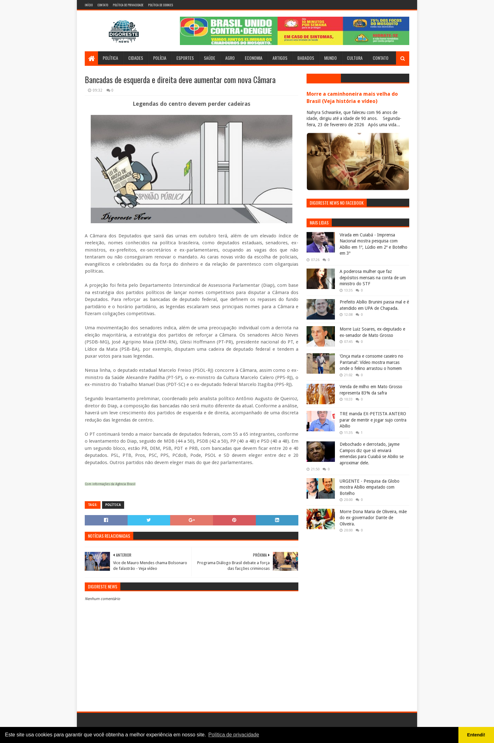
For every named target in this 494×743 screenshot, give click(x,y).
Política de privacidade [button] (233, 734)
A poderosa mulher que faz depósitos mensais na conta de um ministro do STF (373, 277)
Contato (102, 5)
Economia (253, 57)
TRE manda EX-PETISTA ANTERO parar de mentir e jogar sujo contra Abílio (373, 419)
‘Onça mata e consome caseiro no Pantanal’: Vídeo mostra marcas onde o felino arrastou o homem (371, 362)
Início (89, 5)
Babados (305, 57)
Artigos (280, 57)
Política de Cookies (160, 5)
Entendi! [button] (476, 734)
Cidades (135, 57)
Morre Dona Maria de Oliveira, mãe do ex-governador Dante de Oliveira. (373, 517)
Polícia (159, 57)
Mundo (330, 57)
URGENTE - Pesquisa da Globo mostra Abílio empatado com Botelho (369, 487)
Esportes (185, 57)
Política (110, 57)
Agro (230, 57)
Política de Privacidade (128, 5)
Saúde (209, 57)
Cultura (355, 57)
